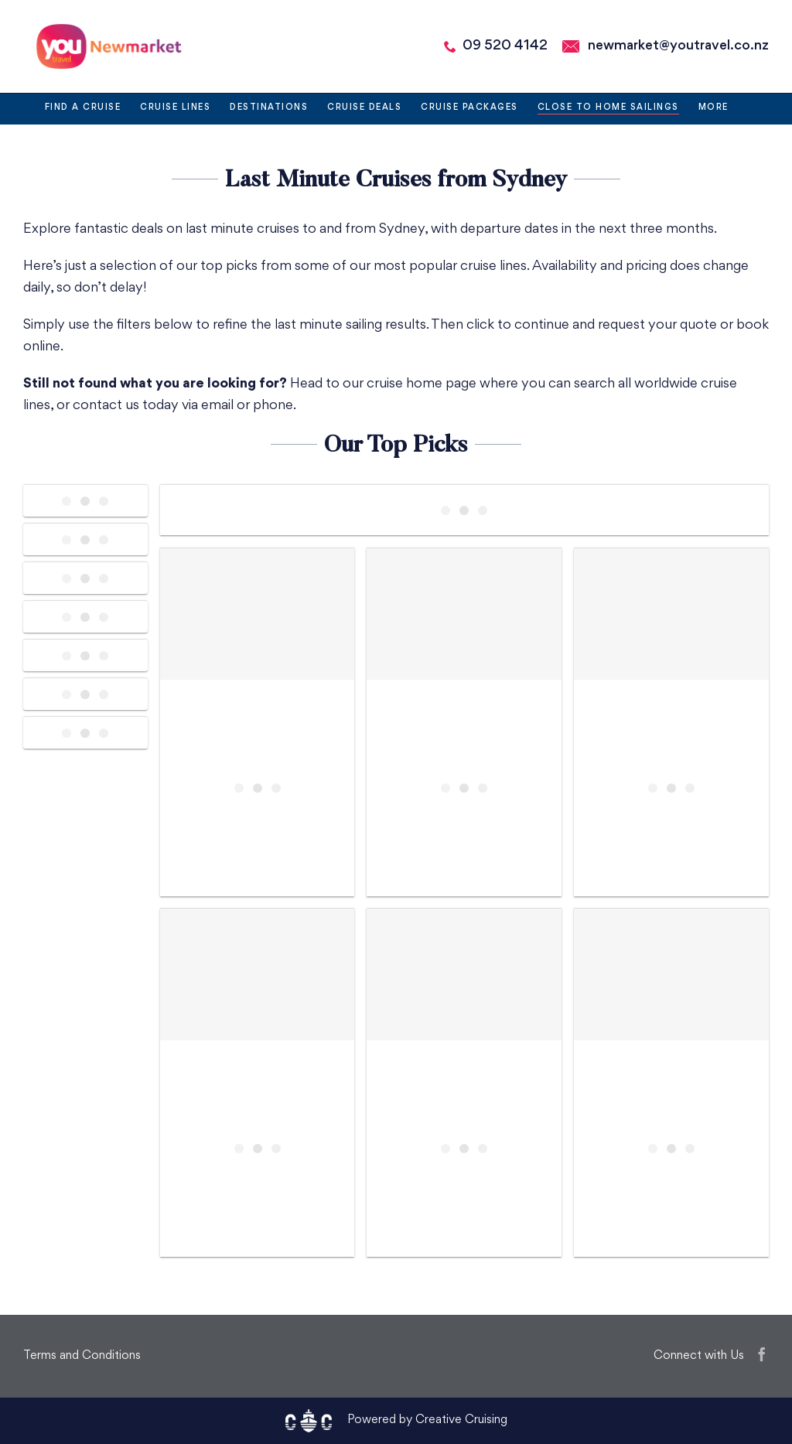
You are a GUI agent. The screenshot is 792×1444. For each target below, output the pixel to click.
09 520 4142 (505, 46)
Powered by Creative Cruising (427, 1420)
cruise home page (421, 384)
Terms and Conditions (82, 1356)
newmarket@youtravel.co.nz (678, 46)
